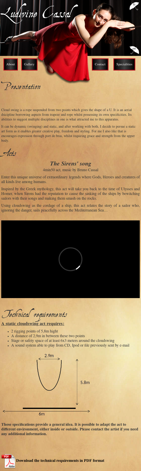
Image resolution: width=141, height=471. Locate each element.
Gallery (29, 64)
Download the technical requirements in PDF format (60, 461)
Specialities (124, 64)
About (10, 64)
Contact (100, 64)
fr (134, 4)
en (134, 48)
